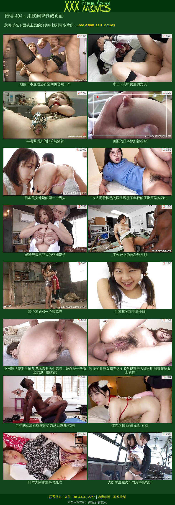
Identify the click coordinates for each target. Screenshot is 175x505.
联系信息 (55, 497)
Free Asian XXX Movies (96, 25)
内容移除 (104, 497)
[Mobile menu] (4, 6)
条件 (67, 497)
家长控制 (119, 497)
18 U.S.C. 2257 (84, 497)
